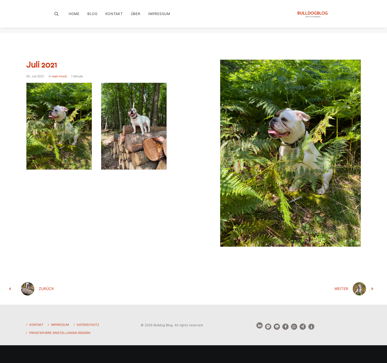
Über (135, 16)
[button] (59, 16)
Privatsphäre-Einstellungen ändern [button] (59, 333)
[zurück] (82, 289)
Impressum (159, 16)
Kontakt (114, 16)
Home (74, 16)
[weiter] (305, 289)
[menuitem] (76, 16)
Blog (92, 16)
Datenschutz (88, 325)
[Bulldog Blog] (312, 16)
